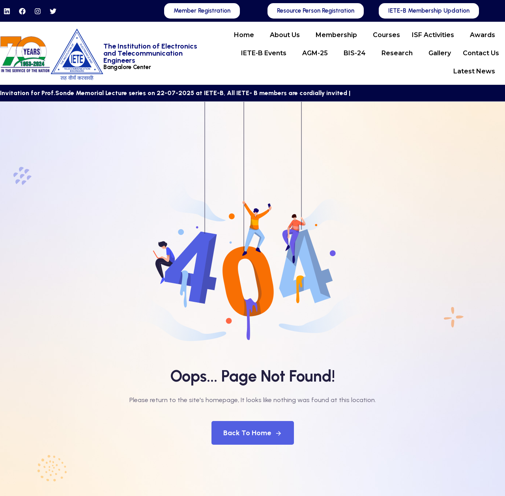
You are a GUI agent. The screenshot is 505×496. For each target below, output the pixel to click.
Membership (336, 35)
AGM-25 (315, 53)
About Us (285, 35)
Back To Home (252, 433)
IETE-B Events (263, 53)
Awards (482, 35)
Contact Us (481, 53)
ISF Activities (433, 35)
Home (244, 35)
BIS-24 (355, 53)
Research (397, 53)
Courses (386, 35)
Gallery (439, 53)
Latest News (474, 71)
